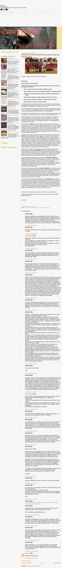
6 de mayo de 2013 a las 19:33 (31, 551)
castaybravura (29, 235)
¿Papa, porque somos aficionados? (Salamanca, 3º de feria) (13, 81)
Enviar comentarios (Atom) (34, 565)
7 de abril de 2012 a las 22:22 (31, 233)
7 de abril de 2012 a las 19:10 (31, 225)
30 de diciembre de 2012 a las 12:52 (32, 514)
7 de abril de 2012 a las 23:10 (31, 259)
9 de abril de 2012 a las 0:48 (31, 444)
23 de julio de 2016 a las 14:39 (31, 558)
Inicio (42, 562)
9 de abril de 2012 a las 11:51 (31, 483)
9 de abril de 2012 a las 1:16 (31, 476)
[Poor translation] (5, 9)
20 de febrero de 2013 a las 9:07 (31, 540)
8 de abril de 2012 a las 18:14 (31, 417)
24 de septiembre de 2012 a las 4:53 (32, 503)
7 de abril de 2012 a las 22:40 (31, 248)
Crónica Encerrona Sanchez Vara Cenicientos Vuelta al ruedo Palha (37, 207)
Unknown (27, 553)
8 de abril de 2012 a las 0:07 (31, 272)
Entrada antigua (57, 562)
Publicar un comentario (26, 560)
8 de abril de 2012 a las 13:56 (31, 409)
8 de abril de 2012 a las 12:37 (31, 391)
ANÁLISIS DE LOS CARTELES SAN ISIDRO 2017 (13, 131)
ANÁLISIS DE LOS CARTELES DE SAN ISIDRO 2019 (12, 107)
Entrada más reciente (26, 562)
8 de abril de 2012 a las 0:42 (31, 297)
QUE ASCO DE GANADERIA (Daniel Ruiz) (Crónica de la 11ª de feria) (13, 90)
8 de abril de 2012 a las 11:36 (31, 363)
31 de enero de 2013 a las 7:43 (31, 525)
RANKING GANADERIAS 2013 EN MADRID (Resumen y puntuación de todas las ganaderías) (13, 66)
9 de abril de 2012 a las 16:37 (31, 499)
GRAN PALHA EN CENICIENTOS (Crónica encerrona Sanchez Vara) (13, 59)
